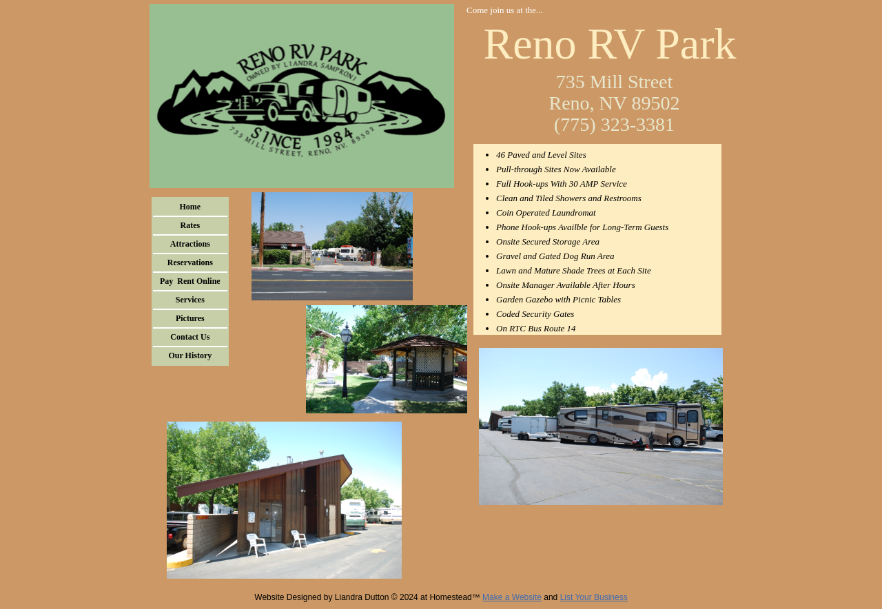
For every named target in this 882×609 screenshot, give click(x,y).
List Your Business (594, 597)
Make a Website (512, 597)
